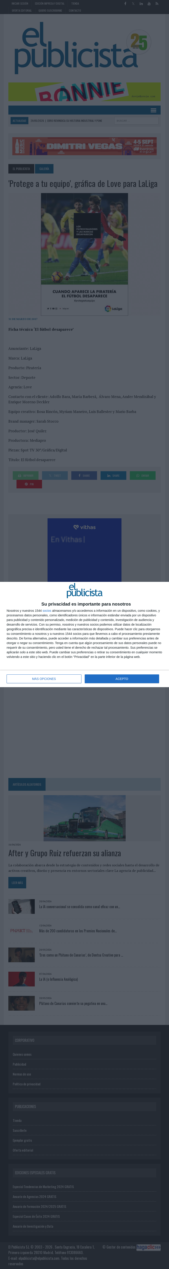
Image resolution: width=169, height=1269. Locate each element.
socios (46, 610)
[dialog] (84, 634)
